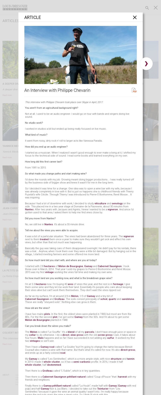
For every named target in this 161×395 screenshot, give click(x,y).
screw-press (105, 334)
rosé (52, 346)
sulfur (110, 337)
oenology (117, 203)
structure (116, 358)
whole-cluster (52, 361)
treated (44, 239)
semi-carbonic (82, 361)
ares (70, 284)
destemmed (54, 364)
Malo (41, 337)
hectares (49, 266)
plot (55, 317)
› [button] (146, 63)
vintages (35, 340)
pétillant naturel (76, 376)
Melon (74, 296)
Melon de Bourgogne (70, 266)
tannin (130, 358)
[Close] (135, 17)
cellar (32, 334)
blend (71, 331)
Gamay (88, 266)
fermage (118, 284)
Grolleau (59, 299)
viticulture (100, 203)
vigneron (113, 209)
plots (47, 314)
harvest (122, 376)
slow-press (76, 334)
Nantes (29, 209)
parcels (89, 331)
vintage (49, 272)
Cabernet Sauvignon (110, 266)
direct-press (128, 349)
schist (103, 299)
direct (65, 334)
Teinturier (103, 388)
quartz (112, 299)
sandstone (128, 299)
